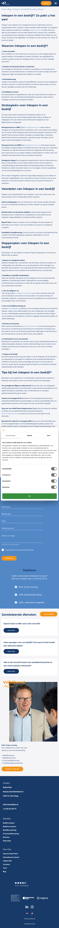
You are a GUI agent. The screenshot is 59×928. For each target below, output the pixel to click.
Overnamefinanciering (11, 833)
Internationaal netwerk (11, 857)
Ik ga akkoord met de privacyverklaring (19, 550)
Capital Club (7, 861)
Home (4, 9)
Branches (6, 837)
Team (5, 868)
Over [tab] (48, 435)
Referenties (7, 841)
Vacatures (6, 864)
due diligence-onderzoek (23, 293)
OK (29, 496)
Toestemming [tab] (10, 435)
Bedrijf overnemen (9, 826)
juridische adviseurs (30, 326)
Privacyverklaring (29, 918)
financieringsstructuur (9, 413)
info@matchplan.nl (10, 804)
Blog (9, 9)
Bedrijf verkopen (9, 823)
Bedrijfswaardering (9, 830)
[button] (55, 3)
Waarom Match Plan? (10, 854)
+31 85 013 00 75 (39, 578)
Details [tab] (29, 435)
